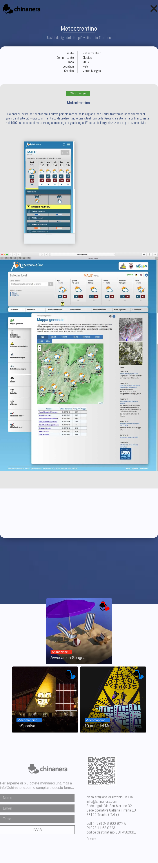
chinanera (94, 788)
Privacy (91, 838)
